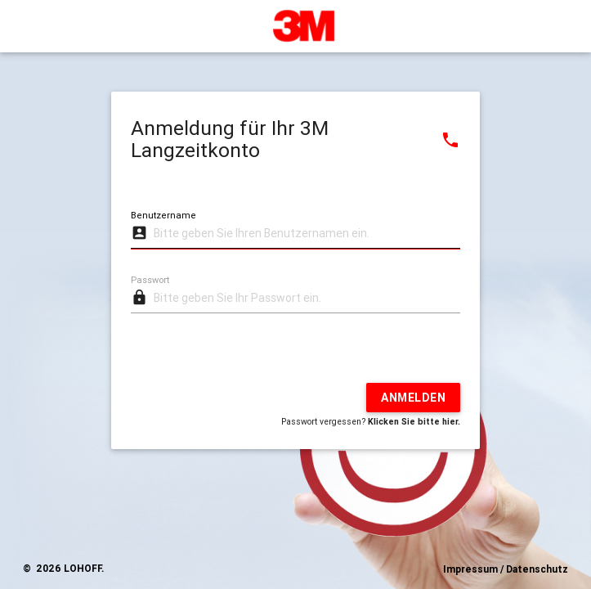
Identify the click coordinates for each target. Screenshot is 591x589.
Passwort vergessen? (370, 421)
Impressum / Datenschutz (505, 569)
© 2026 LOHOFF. (63, 568)
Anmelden (413, 397)
